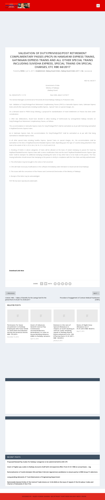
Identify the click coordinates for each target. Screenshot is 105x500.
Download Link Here (16, 267)
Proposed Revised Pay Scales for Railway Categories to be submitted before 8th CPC (37, 459)
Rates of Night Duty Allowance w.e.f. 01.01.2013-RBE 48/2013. (86, 323)
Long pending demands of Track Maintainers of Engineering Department (33, 474)
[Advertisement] (52, 29)
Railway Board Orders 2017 (70, 68)
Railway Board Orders (53, 68)
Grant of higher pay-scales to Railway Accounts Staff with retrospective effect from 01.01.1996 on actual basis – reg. (49, 464)
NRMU (22, 68)
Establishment (40, 68)
